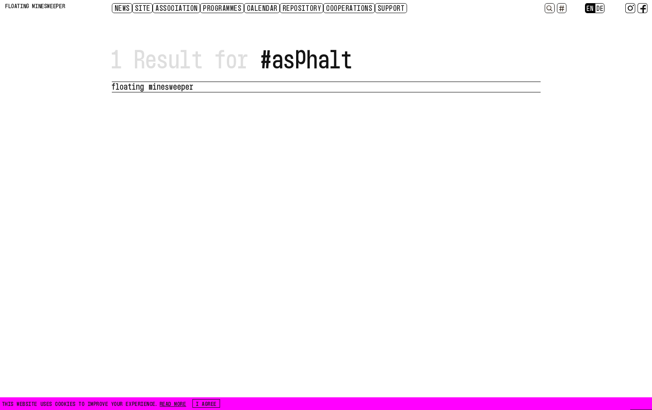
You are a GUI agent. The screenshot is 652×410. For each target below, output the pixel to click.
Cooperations (349, 7)
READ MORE (173, 403)
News (122, 7)
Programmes (222, 7)
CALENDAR (262, 7)
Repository (302, 7)
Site (143, 7)
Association (177, 7)
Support (391, 7)
